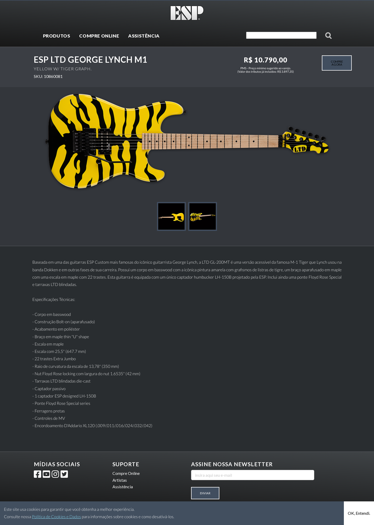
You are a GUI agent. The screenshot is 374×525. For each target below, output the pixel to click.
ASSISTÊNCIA (144, 36)
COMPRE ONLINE (99, 36)
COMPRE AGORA (337, 63)
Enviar (205, 493)
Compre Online (126, 473)
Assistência (122, 486)
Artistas (119, 480)
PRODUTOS (56, 36)
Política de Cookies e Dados (56, 516)
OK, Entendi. (359, 513)
